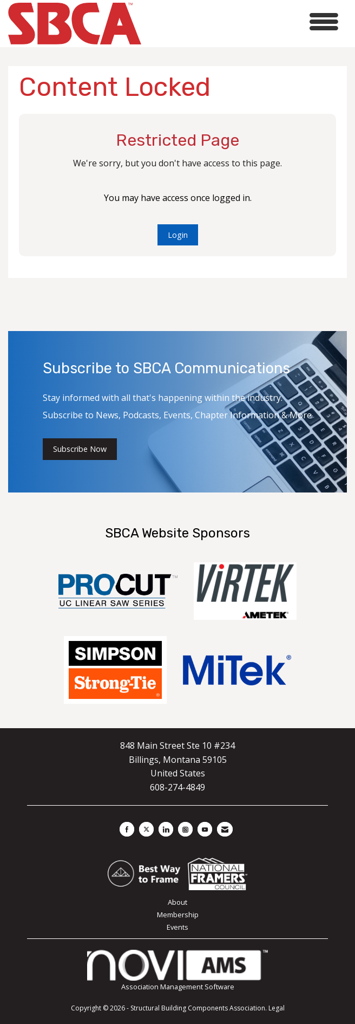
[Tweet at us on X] (146, 829)
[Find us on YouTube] (205, 829)
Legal (276, 1008)
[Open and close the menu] (243, 22)
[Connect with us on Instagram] (185, 829)
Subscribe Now (80, 449)
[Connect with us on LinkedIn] (166, 829)
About (177, 902)
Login (178, 235)
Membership (178, 914)
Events (177, 927)
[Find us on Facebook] (127, 829)
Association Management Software (177, 970)
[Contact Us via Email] (225, 829)
